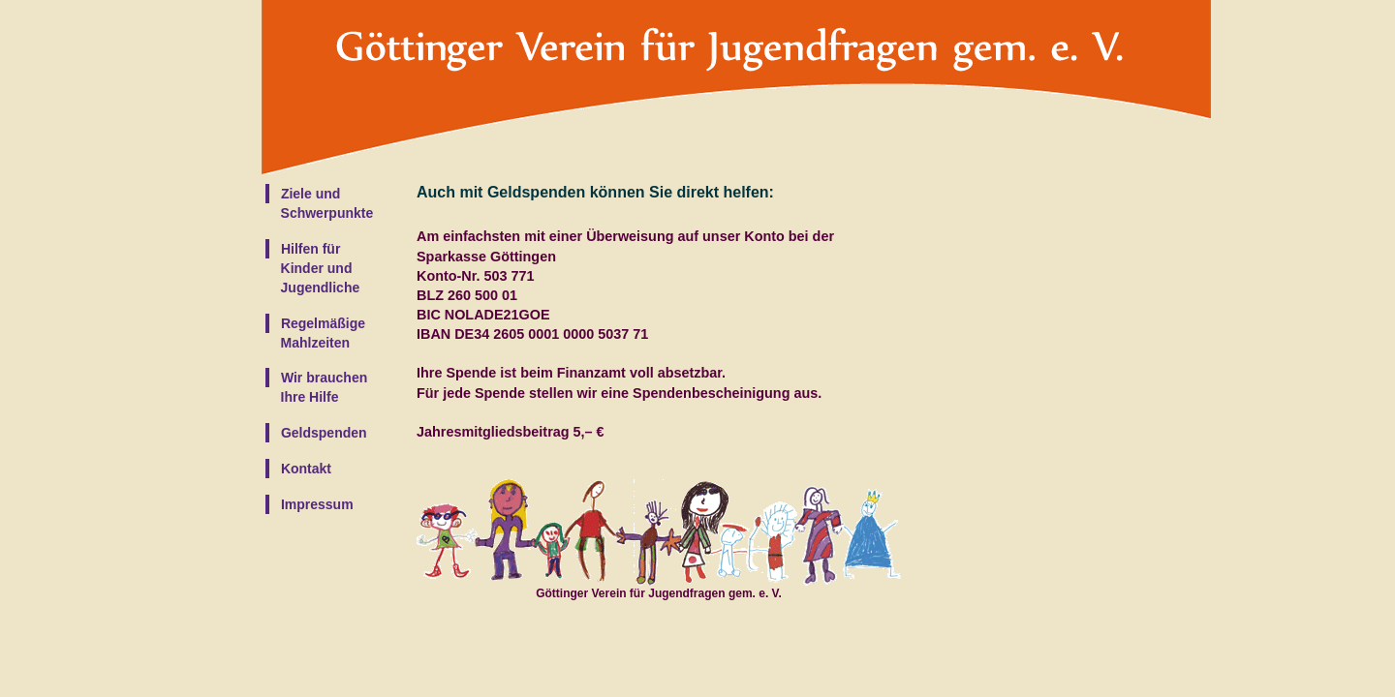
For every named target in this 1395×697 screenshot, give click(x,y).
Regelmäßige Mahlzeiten (315, 333)
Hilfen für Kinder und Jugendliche (312, 268)
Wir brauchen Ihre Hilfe (316, 387)
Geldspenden (322, 432)
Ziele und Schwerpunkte (319, 203)
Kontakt (304, 468)
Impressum (315, 504)
